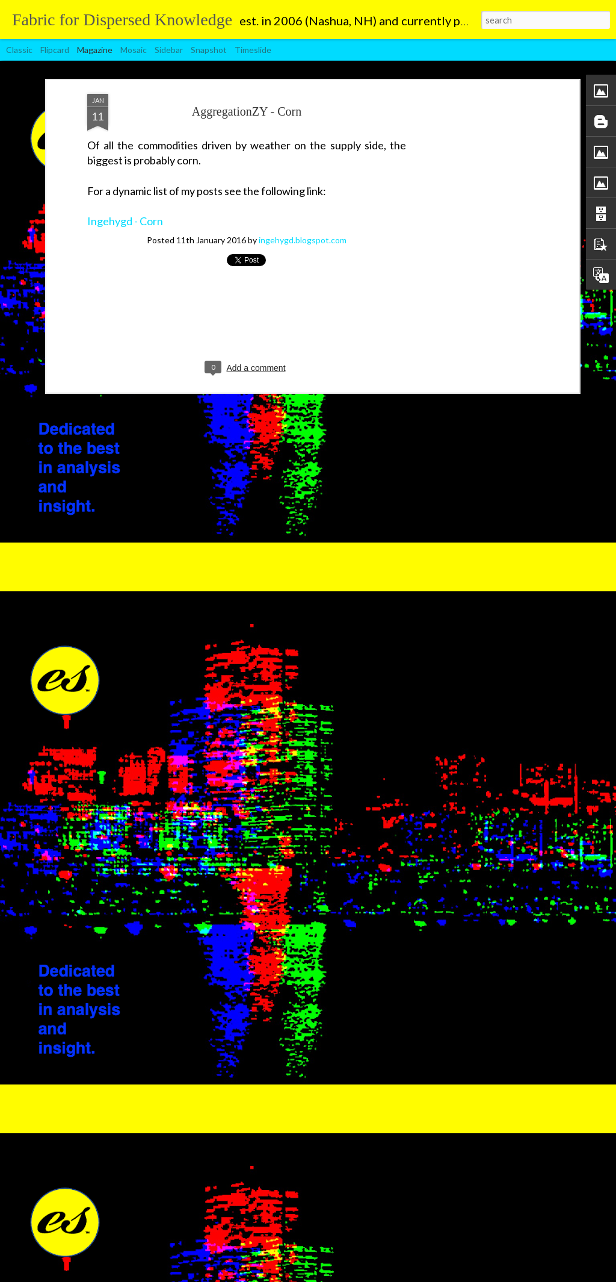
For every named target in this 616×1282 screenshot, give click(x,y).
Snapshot (209, 50)
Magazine (94, 50)
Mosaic (133, 50)
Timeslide (253, 50)
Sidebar (169, 50)
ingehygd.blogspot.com (302, 240)
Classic (19, 50)
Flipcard (54, 50)
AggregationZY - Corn (247, 111)
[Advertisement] (472, 283)
